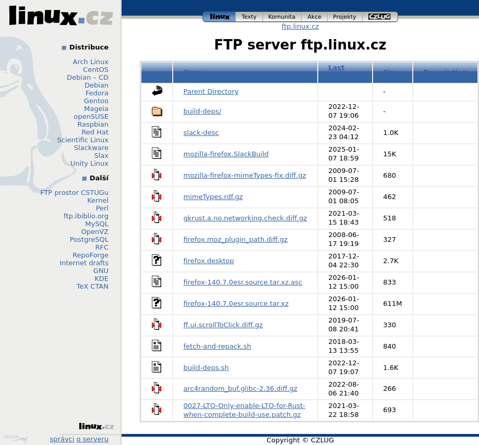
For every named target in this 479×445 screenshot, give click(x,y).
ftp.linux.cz (300, 26)
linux (219, 16)
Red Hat (95, 132)
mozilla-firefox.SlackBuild (226, 154)
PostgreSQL (89, 239)
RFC (102, 247)
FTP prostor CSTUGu (74, 192)
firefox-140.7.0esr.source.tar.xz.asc (243, 282)
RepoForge (91, 255)
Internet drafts (84, 263)
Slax (101, 155)
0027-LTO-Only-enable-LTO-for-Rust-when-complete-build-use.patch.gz (244, 410)
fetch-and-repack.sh (218, 346)
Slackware (91, 148)
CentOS (96, 69)
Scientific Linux (83, 140)
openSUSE (91, 116)
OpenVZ (95, 232)
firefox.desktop (209, 261)
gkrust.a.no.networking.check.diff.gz (245, 218)
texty (249, 16)
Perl (102, 208)
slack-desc (201, 133)
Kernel (98, 200)
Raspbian (93, 124)
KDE (101, 278)
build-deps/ (202, 111)
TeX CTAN (93, 286)
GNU (101, 271)
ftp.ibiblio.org (86, 216)
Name (195, 72)
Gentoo (96, 101)
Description (445, 72)
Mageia (96, 109)
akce (315, 16)
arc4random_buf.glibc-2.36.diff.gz (240, 388)
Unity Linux (89, 163)
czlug (380, 16)
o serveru (93, 439)
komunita (282, 16)
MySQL (97, 224)
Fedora (97, 93)
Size (391, 72)
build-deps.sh (206, 368)
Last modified (345, 72)
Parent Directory (211, 91)
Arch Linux (91, 62)
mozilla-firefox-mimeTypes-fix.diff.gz (245, 175)
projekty (345, 16)
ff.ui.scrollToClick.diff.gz (223, 325)
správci (62, 439)
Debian (97, 85)
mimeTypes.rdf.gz (213, 197)
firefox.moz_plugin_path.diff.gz (236, 239)
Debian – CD (88, 77)
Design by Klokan (16, 438)
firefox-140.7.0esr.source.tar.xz (236, 303)
